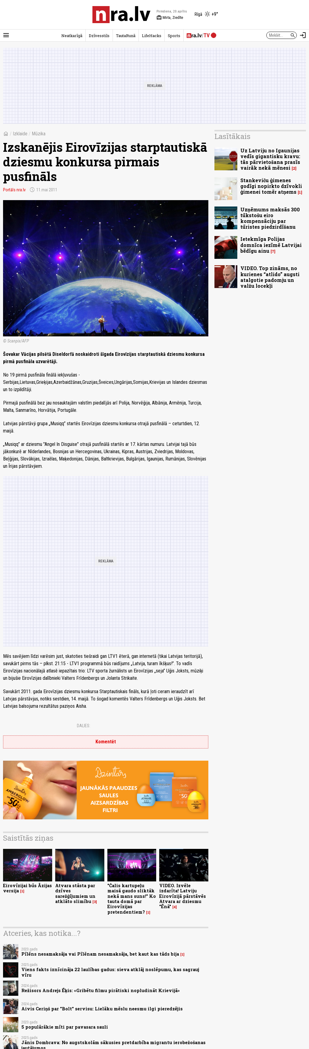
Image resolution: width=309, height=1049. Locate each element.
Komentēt (105, 742)
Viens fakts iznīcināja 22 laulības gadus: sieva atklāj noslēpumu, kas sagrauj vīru (110, 972)
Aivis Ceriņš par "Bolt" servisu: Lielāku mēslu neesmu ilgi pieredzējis (102, 1009)
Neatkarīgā (71, 35)
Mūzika (38, 134)
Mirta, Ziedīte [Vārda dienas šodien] (169, 18)
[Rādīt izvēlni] (6, 35)
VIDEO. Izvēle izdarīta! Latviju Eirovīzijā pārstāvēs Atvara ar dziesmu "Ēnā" (182, 896)
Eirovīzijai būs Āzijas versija (27, 888)
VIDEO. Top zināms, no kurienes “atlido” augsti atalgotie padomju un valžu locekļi (270, 277)
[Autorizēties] (303, 35)
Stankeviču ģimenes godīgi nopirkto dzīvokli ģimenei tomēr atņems (271, 186)
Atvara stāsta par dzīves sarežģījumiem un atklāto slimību (75, 893)
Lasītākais (232, 136)
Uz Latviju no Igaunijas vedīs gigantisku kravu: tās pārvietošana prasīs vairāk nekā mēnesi (270, 159)
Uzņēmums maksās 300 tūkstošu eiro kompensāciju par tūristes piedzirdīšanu (270, 218)
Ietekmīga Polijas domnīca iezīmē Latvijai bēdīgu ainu (271, 245)
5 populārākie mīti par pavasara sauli (64, 1027)
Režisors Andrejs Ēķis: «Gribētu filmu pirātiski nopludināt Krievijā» (100, 990)
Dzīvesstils (99, 35)
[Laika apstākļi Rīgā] (206, 14)
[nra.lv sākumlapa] (121, 14)
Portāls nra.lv (14, 189)
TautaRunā (125, 35)
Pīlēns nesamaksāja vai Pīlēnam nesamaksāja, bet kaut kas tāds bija (100, 954)
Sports (174, 35)
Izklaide (20, 134)
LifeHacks (151, 35)
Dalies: (83, 725)
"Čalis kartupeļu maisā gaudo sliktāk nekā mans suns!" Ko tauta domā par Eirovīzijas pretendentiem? (131, 899)
